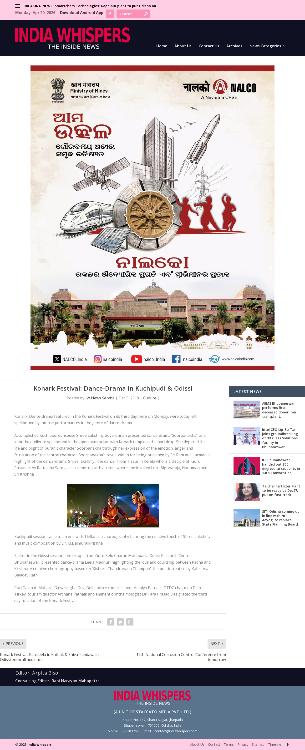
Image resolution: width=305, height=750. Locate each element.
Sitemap (258, 744)
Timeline (274, 744)
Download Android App (81, 12)
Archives (234, 46)
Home (161, 46)
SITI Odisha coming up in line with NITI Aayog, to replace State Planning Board (281, 518)
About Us (183, 46)
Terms (229, 744)
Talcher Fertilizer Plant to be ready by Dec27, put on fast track (281, 490)
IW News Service (100, 398)
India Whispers (39, 744)
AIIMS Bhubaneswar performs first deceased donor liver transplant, (279, 410)
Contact (214, 744)
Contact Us (209, 46)
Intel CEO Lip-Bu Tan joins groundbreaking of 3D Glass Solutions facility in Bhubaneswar (280, 438)
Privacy (242, 744)
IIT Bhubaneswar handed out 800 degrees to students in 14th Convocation (281, 466)
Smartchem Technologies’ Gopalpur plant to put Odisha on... (107, 6)
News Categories (265, 46)
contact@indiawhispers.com (176, 731)
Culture (149, 398)
